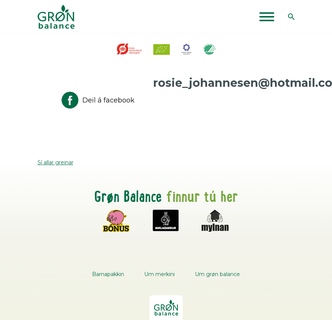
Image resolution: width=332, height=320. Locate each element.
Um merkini (159, 274)
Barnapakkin (108, 274)
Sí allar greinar (55, 162)
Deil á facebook (97, 100)
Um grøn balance (217, 274)
